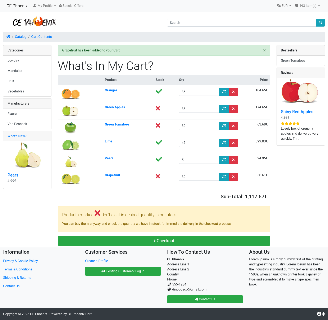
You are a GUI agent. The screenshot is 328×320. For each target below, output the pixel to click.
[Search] (241, 23)
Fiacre (12, 114)
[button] (44, 6)
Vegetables (16, 91)
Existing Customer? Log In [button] (122, 271)
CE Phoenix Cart (80, 314)
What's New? (17, 136)
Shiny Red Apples (297, 111)
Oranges (111, 90)
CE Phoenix (17, 5)
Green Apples (115, 107)
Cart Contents (41, 37)
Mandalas (15, 71)
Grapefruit (112, 175)
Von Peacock (17, 124)
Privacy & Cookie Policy (20, 261)
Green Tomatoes (117, 124)
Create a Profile (96, 261)
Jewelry (13, 61)
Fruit (11, 81)
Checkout (164, 240)
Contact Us (11, 286)
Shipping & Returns (17, 278)
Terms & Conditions (17, 269)
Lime (108, 141)
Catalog (21, 37)
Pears (109, 158)
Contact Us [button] (205, 299)
